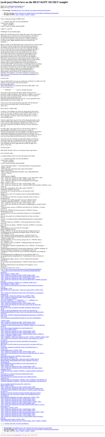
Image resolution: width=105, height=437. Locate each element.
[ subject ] (27, 14)
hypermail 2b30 (17, 435)
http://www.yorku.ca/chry (7, 84)
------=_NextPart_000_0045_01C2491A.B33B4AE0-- (15, 423)
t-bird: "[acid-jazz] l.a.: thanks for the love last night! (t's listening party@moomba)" (37, 13)
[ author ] (32, 14)
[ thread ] (22, 14)
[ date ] (17, 14)
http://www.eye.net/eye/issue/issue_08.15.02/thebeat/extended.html (18, 74)
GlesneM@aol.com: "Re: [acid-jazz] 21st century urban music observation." (31, 10)
